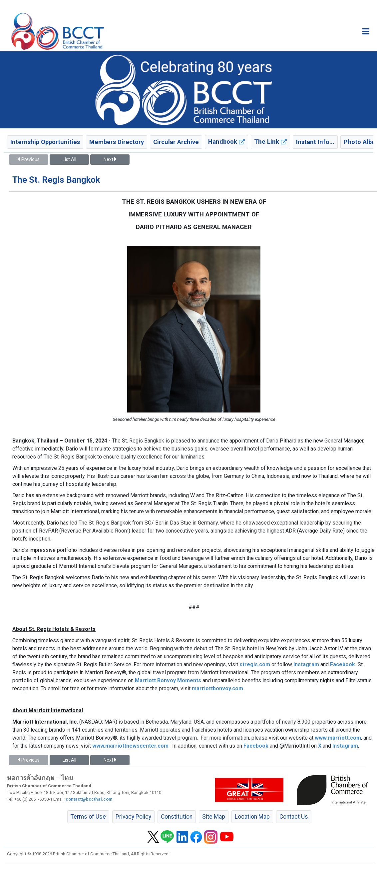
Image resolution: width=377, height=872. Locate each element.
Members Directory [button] (116, 141)
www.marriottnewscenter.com (130, 746)
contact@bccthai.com (89, 799)
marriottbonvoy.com (217, 688)
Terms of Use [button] (88, 816)
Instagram (306, 664)
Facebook (342, 664)
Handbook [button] (226, 141)
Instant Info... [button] (315, 141)
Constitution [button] (176, 816)
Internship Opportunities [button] (45, 141)
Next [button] (110, 159)
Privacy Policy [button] (133, 816)
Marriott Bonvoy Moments (168, 680)
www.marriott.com (338, 738)
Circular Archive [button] (176, 141)
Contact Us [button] (293, 816)
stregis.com (254, 664)
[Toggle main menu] (366, 31)
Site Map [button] (213, 816)
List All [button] (69, 159)
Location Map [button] (252, 816)
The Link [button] (270, 141)
